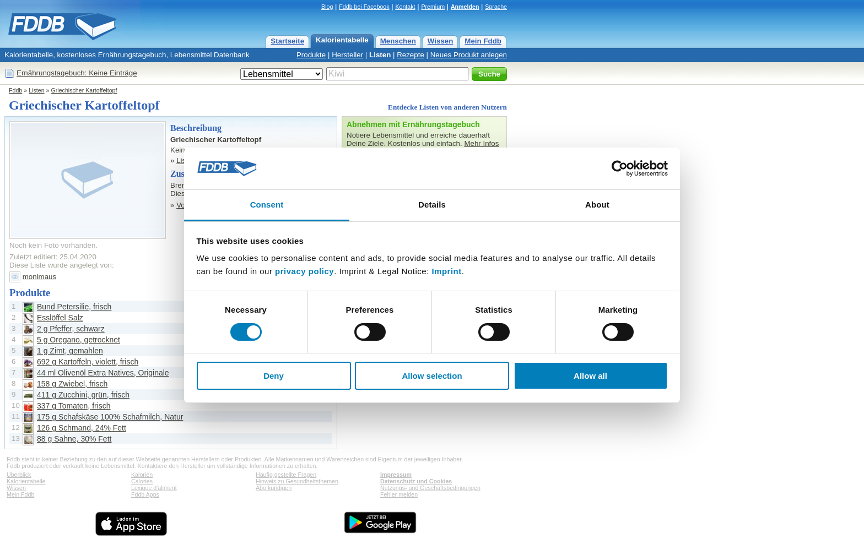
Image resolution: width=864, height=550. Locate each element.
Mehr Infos (481, 143)
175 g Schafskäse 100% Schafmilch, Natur (110, 416)
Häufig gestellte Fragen (286, 474)
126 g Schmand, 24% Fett (81, 427)
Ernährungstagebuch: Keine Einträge (77, 73)
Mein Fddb (483, 41)
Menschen (398, 41)
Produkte (311, 55)
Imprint (446, 271)
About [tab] (597, 204)
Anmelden (465, 6)
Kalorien (142, 474)
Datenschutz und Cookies (416, 481)
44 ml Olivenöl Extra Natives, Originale (103, 372)
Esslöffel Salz (60, 317)
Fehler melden (399, 494)
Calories (142, 481)
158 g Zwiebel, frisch (72, 383)
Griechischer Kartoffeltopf (84, 90)
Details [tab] (432, 204)
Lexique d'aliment (154, 487)
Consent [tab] (267, 204)
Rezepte (410, 55)
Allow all (590, 375)
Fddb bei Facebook (364, 6)
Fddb (15, 90)
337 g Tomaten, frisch (74, 405)
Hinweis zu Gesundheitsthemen (297, 481)
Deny (273, 375)
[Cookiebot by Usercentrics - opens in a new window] (619, 168)
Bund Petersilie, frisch (74, 306)
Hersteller (347, 55)
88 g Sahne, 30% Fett (74, 438)
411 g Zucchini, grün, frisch (83, 394)
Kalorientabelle (342, 40)
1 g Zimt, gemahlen (70, 350)
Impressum (396, 474)
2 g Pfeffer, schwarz (71, 328)
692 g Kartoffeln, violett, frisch (87, 361)
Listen (380, 55)
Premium (433, 6)
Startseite (287, 41)
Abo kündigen (273, 487)
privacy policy (304, 271)
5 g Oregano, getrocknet (78, 339)
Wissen (440, 41)
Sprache (496, 6)
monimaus (39, 277)
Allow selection (432, 375)
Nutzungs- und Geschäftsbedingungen (430, 487)
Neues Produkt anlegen (468, 55)
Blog (327, 6)
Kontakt (405, 6)
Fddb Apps (145, 494)
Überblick (19, 474)
